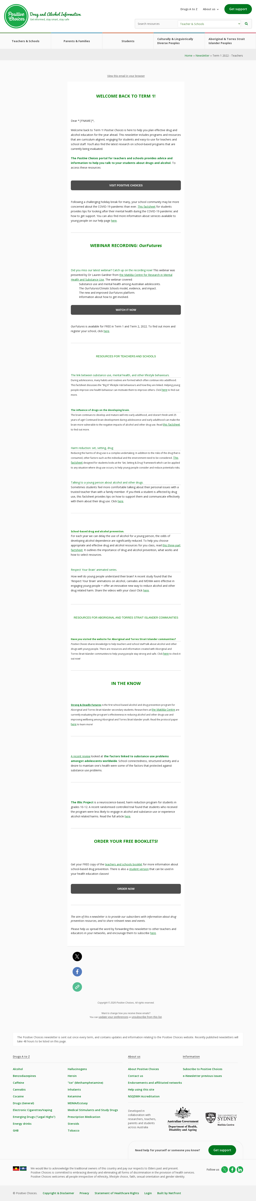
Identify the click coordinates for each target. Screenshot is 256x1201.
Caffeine (18, 1083)
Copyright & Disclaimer (58, 1193)
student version (139, 869)
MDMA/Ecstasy (78, 1103)
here (114, 220)
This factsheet (147, 206)
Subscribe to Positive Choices (202, 1069)
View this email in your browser (126, 75)
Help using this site (141, 1089)
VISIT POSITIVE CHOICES (126, 185)
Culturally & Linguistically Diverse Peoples (175, 41)
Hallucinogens (77, 1069)
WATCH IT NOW (126, 309)
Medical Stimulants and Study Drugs (93, 1110)
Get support (238, 9)
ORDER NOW (126, 888)
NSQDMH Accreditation (144, 1096)
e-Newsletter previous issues (202, 1076)
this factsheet (171, 424)
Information (191, 1056)
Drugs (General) (23, 1103)
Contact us (135, 1076)
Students (128, 41)
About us (134, 1056)
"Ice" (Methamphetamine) (85, 1083)
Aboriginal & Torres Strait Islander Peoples (227, 41)
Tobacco (73, 1130)
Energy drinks (22, 1123)
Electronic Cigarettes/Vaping (32, 1110)
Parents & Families (77, 41)
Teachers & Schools (25, 41)
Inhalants (74, 1089)
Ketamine (74, 1096)
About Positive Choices (143, 1069)
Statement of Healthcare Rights (117, 1193)
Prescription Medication (84, 1117)
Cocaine (18, 1096)
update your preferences (113, 1017)
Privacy (84, 1193)
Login (148, 1193)
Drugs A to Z (188, 9)
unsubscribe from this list (147, 1017)
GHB (16, 1130)
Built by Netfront (169, 1193)
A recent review (80, 756)
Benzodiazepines (24, 1076)
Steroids (73, 1123)
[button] (246, 23)
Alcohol (18, 1069)
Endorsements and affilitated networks (155, 1083)
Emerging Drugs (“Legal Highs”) (34, 1117)
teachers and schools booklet (123, 864)
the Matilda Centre (163, 709)
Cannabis (19, 1089)
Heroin (72, 1076)
